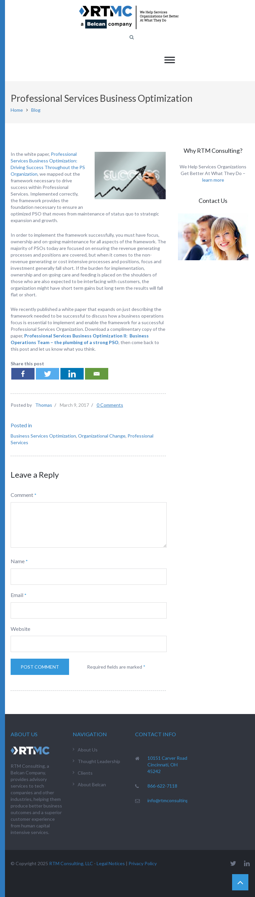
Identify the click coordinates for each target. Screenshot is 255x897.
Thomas (43, 405)
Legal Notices (111, 863)
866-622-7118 (162, 786)
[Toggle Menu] (169, 59)
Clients (85, 773)
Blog (36, 110)
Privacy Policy (142, 863)
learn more (213, 180)
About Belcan (92, 784)
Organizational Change (102, 436)
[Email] (96, 374)
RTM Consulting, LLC (71, 863)
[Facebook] (23, 374)
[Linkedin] (72, 374)
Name (18, 561)
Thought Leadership (99, 761)
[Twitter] (47, 374)
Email (17, 595)
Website (20, 629)
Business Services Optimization (43, 436)
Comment (22, 495)
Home (17, 110)
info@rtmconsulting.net (172, 800)
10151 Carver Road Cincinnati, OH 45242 (167, 764)
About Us (88, 749)
